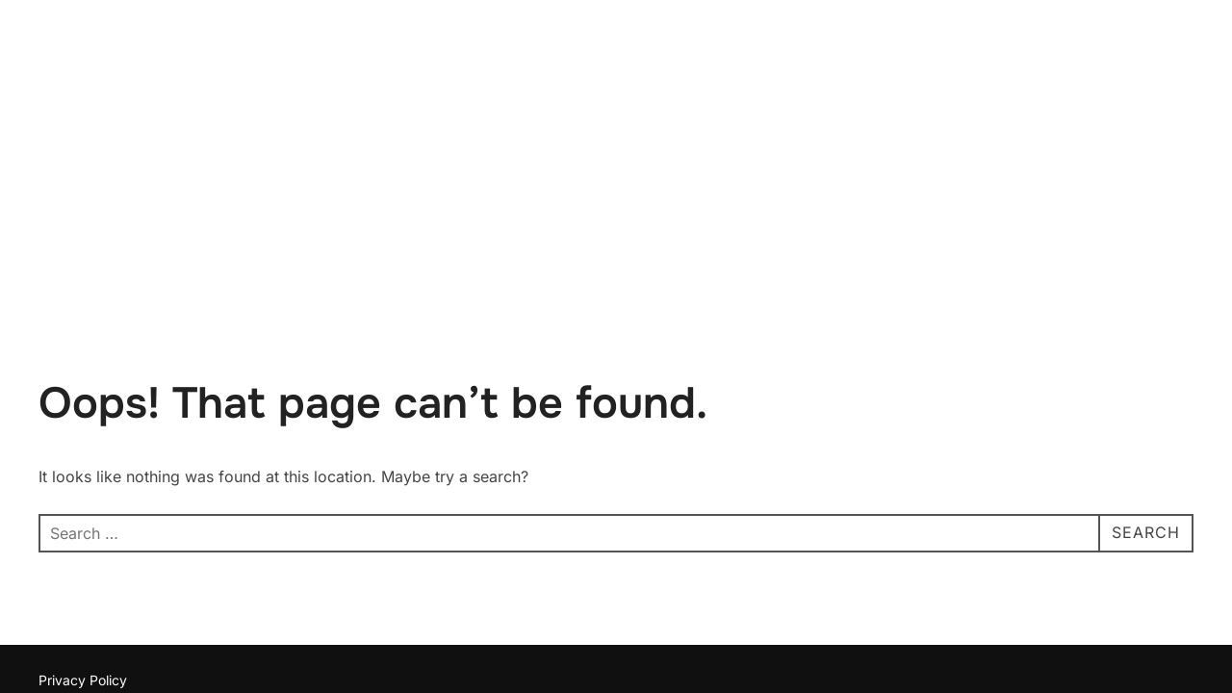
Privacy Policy (82, 560)
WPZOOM (1161, 581)
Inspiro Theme (1060, 581)
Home (1070, 60)
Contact (1149, 60)
